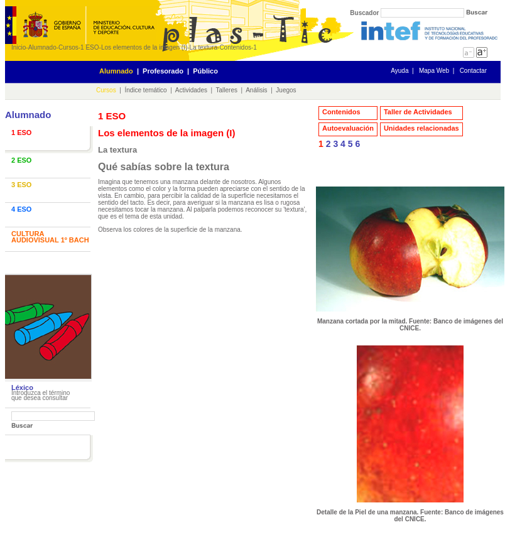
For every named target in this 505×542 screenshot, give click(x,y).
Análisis (256, 90)
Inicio (18, 47)
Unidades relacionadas (421, 128)
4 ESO (21, 209)
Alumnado (42, 47)
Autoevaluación (348, 128)
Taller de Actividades (418, 112)
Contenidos (235, 47)
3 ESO (21, 184)
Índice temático (145, 90)
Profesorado (163, 71)
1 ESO (89, 47)
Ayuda (399, 70)
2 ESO (21, 160)
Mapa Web (434, 70)
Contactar (473, 70)
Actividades (191, 90)
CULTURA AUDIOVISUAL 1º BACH (50, 237)
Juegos (286, 90)
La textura (203, 47)
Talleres (226, 90)
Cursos (68, 47)
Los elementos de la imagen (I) (144, 47)
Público (205, 71)
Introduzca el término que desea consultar (40, 395)
